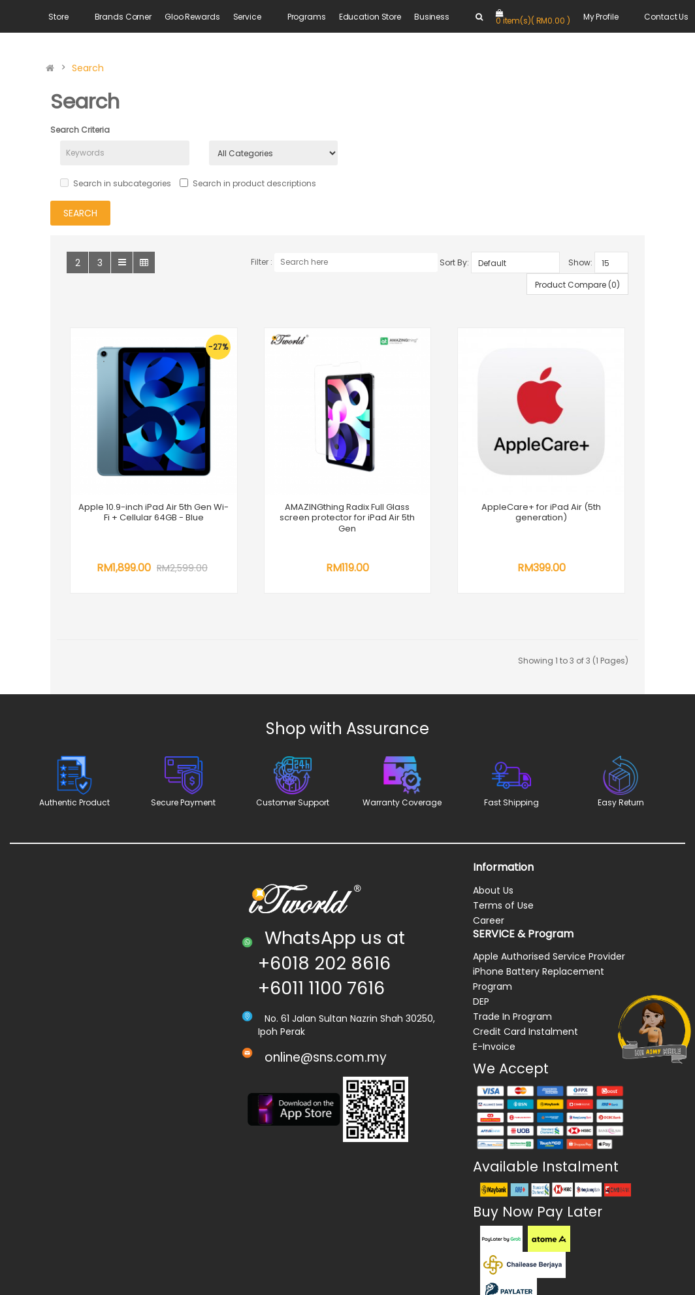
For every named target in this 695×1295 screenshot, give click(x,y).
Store (58, 16)
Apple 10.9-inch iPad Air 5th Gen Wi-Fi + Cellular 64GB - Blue (155, 516)
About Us (493, 1208)
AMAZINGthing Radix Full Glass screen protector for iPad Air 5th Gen (352, 516)
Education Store (370, 16)
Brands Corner (123, 16)
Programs (306, 16)
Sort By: (454, 262)
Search (88, 68)
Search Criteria (80, 129)
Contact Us (666, 16)
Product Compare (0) (577, 284)
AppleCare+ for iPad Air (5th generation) (155, 831)
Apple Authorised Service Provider (549, 1274)
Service (247, 16)
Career (488, 1238)
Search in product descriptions (248, 183)
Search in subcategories (115, 183)
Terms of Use (503, 1223)
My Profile (601, 16)
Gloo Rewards (192, 16)
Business (431, 16)
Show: (580, 262)
